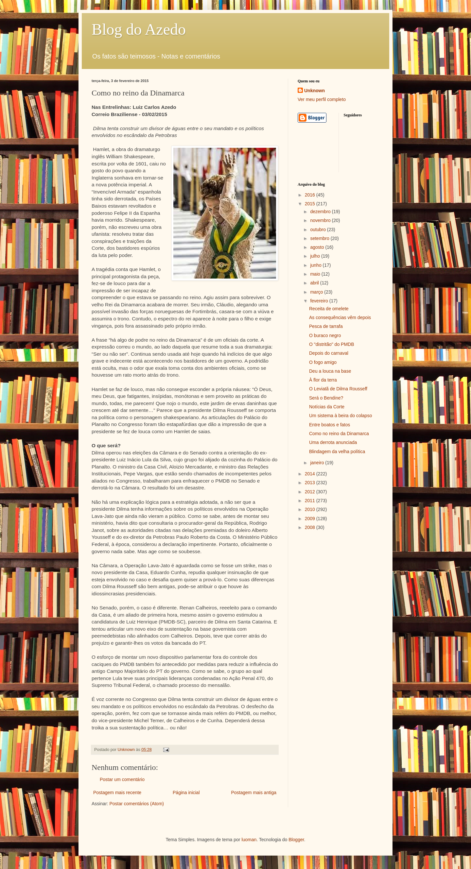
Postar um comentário (122, 779)
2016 (310, 194)
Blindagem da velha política (337, 451)
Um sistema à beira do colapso (340, 415)
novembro (321, 220)
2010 (310, 509)
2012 (310, 491)
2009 (310, 518)
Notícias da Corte (326, 406)
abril (315, 282)
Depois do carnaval (328, 353)
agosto (317, 247)
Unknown (314, 90)
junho (316, 265)
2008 (310, 527)
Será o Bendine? (326, 397)
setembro (320, 238)
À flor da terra (323, 380)
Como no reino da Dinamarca (339, 433)
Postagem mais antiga (253, 792)
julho (315, 256)
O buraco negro (325, 335)
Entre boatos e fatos (329, 424)
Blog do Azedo (139, 29)
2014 (310, 473)
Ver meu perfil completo (322, 99)
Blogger (296, 839)
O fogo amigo (323, 362)
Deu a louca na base (330, 371)
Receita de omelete (329, 308)
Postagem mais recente (117, 792)
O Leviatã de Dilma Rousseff (338, 388)
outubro (318, 229)
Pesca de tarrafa (326, 326)
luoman (248, 839)
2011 (310, 500)
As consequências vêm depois (340, 317)
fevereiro (319, 300)
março (317, 292)
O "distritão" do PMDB (331, 344)
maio (315, 274)
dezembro (321, 211)
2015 (310, 203)
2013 (310, 482)
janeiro (317, 462)
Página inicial (186, 792)
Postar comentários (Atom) (136, 803)
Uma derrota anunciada (333, 442)
